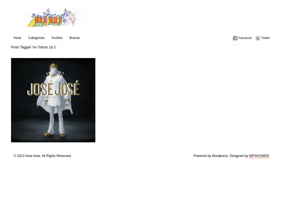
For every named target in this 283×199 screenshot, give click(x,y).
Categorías (36, 38)
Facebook (245, 38)
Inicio (18, 38)
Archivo (56, 38)
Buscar (74, 38)
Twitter (265, 38)
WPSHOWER (259, 156)
